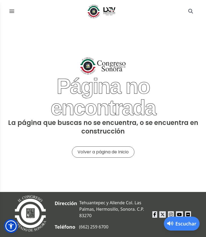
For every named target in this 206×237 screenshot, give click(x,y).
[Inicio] (101, 11)
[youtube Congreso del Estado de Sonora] (179, 214)
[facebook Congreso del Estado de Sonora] (154, 214)
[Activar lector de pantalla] (182, 224)
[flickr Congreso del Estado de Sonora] (188, 214)
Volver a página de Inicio (103, 152)
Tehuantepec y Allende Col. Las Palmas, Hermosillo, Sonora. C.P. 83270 (111, 209)
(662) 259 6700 (93, 227)
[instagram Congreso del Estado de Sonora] (171, 214)
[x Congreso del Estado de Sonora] (162, 214)
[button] (11, 226)
